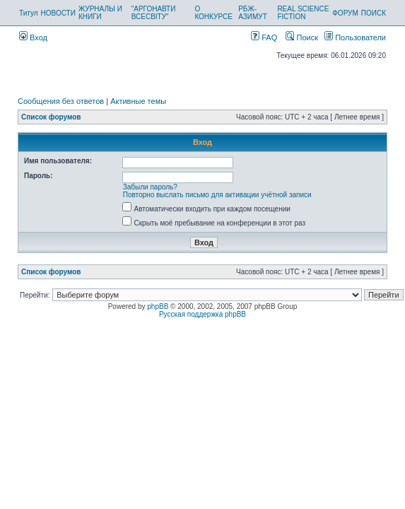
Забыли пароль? (150, 187)
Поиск (302, 37)
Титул (28, 13)
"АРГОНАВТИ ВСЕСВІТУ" (153, 13)
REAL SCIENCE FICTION (303, 13)
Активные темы (138, 101)
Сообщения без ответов (61, 101)
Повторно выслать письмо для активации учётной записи (217, 195)
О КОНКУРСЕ (213, 13)
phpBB (157, 306)
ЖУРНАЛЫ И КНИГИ (100, 13)
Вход (33, 37)
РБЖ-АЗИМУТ (252, 13)
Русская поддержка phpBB (202, 314)
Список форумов (51, 117)
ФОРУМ (345, 13)
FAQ (264, 37)
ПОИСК (373, 13)
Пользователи (355, 37)
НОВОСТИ (58, 13)
